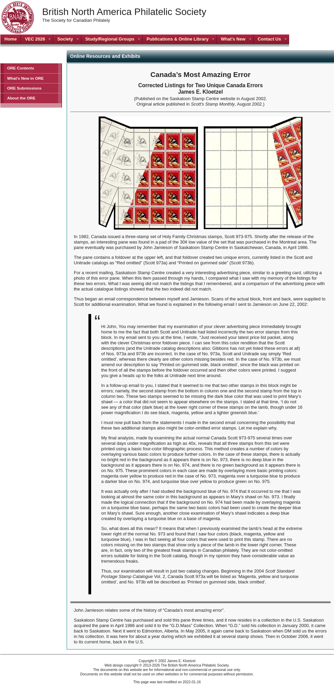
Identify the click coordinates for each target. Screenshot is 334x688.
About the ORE (21, 98)
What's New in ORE (25, 78)
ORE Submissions (24, 88)
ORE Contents (20, 68)
